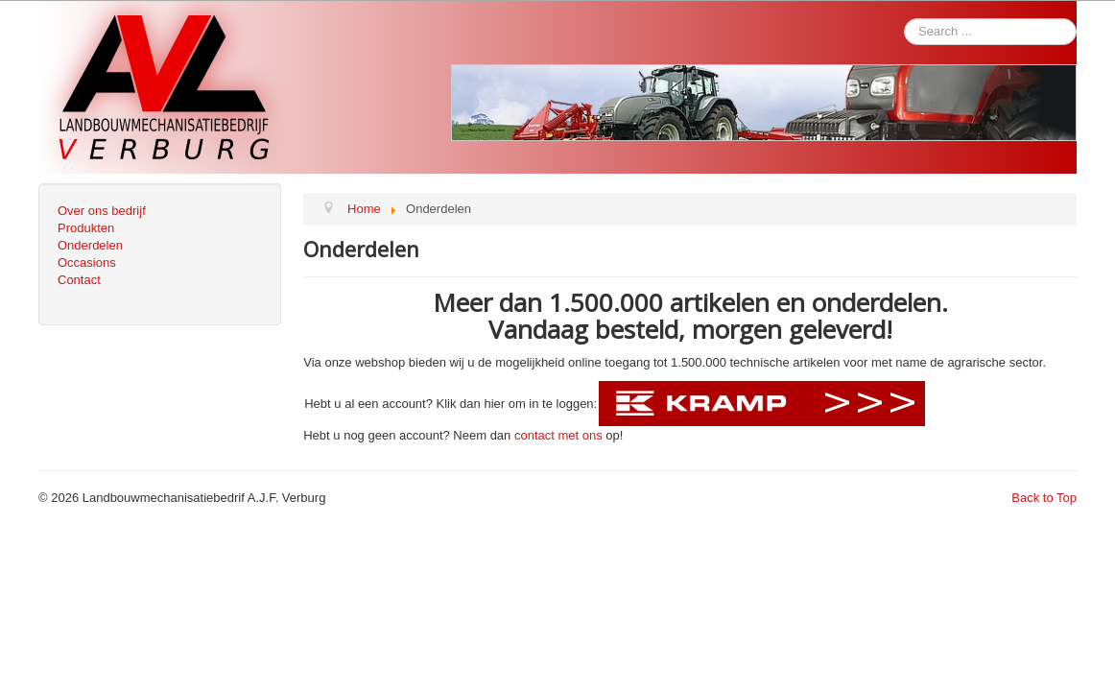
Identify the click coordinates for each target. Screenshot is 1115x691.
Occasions (87, 262)
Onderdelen (90, 245)
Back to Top (1044, 497)
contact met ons (558, 435)
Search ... (451, 18)
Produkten (86, 228)
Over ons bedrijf (102, 210)
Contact (79, 280)
